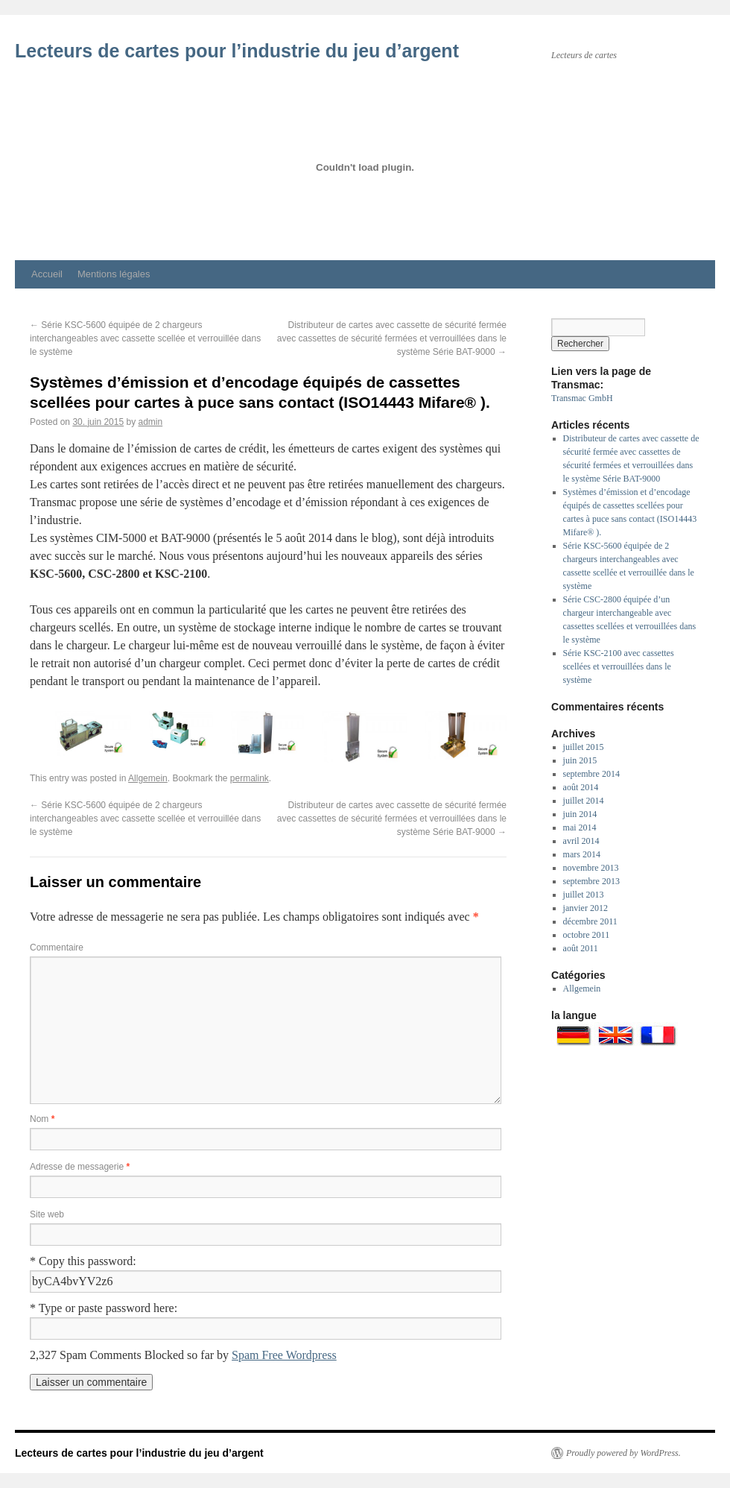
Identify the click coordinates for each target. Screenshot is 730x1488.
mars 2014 (581, 854)
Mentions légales (113, 274)
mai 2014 (580, 827)
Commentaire (56, 947)
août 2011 (580, 948)
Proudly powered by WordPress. (623, 1453)
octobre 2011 (586, 935)
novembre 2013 (591, 868)
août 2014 (581, 787)
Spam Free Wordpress (284, 1355)
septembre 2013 (591, 881)
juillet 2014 (583, 800)
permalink (249, 778)
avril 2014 (581, 841)
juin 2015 (580, 760)
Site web (47, 1214)
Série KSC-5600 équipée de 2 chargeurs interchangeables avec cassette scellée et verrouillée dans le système (145, 338)
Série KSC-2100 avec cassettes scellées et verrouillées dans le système (618, 666)
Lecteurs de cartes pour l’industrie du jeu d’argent (237, 50)
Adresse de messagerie (80, 1166)
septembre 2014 (591, 774)
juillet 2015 (583, 747)
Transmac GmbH (582, 398)
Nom (42, 1119)
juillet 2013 (583, 894)
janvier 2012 (585, 908)
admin (151, 422)
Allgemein (148, 778)
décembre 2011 (590, 921)
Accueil (47, 274)
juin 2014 (580, 814)
